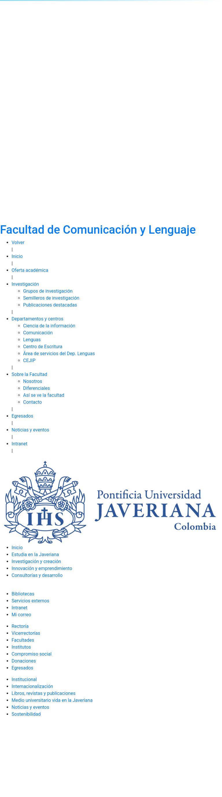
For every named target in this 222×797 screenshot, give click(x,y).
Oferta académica (30, 270)
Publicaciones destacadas (50, 305)
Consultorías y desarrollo (37, 575)
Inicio (17, 256)
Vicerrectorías (26, 633)
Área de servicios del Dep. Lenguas (59, 353)
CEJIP (29, 360)
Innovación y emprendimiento (42, 568)
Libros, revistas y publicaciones (43, 693)
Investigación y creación (36, 561)
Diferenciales (36, 388)
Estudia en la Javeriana (35, 554)
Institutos (21, 647)
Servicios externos (30, 601)
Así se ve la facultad (43, 395)
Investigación (25, 284)
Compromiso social (31, 654)
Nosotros (32, 381)
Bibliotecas (23, 594)
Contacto (32, 402)
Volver (18, 242)
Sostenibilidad (26, 714)
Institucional (24, 679)
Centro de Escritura (42, 346)
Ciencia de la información (49, 326)
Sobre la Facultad (29, 374)
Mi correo (21, 614)
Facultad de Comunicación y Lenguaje (98, 230)
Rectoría (20, 626)
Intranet (19, 444)
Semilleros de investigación (51, 298)
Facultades (23, 640)
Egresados (22, 416)
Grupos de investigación (48, 291)
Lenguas (32, 339)
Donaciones (24, 661)
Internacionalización (32, 686)
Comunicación (38, 332)
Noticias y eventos (30, 430)
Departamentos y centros (37, 319)
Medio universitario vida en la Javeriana (52, 700)
